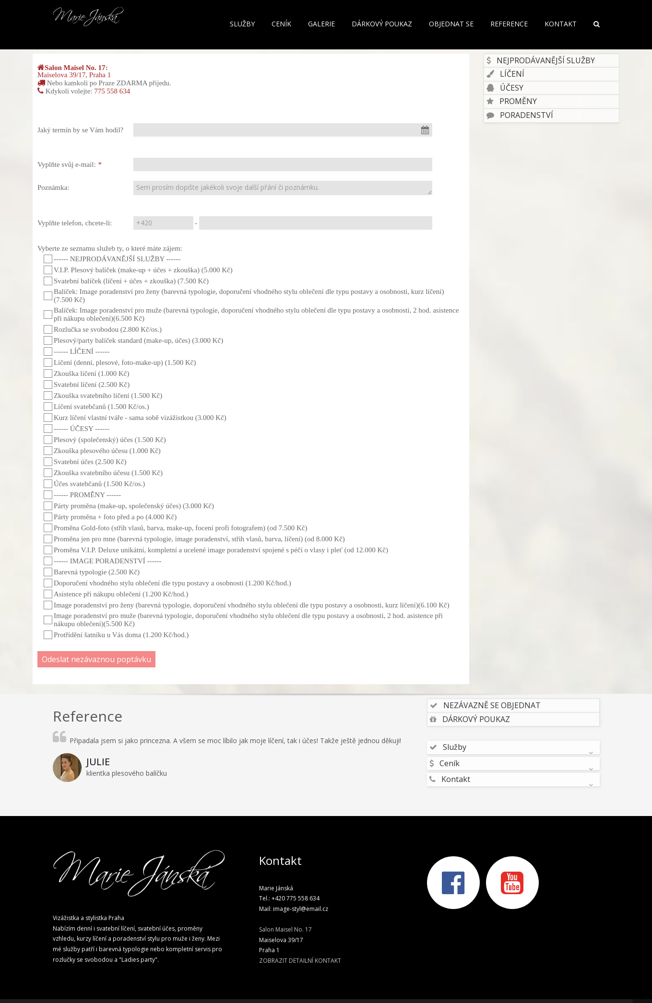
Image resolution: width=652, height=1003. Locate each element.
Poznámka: (53, 187)
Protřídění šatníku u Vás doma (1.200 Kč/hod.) (116, 634)
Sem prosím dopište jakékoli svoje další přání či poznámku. (282, 188)
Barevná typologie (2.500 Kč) (92, 572)
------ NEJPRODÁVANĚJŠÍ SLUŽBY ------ (112, 259)
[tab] (551, 61)
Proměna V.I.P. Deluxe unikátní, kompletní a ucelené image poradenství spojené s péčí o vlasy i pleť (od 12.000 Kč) (216, 550)
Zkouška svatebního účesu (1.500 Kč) (103, 472)
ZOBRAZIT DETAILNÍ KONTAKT (300, 960)
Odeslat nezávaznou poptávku (96, 659)
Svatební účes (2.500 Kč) (85, 461)
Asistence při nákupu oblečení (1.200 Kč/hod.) (116, 594)
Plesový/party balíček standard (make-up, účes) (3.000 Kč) (133, 340)
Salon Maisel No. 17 (75, 67)
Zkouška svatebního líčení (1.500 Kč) (103, 395)
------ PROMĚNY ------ (82, 494)
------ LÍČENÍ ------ (77, 351)
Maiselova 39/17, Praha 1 (74, 75)
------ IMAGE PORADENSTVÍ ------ (103, 561)
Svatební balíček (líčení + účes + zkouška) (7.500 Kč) (126, 281)
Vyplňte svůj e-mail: (66, 164)
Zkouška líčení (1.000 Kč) (86, 373)
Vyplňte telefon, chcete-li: (74, 223)
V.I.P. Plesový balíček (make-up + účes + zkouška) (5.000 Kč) (138, 270)
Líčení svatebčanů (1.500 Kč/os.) (96, 406)
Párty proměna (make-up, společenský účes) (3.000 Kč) (129, 506)
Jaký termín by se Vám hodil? (80, 130)
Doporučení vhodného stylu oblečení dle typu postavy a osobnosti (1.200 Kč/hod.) (167, 583)
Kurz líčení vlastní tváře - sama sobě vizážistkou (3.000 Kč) (135, 417)
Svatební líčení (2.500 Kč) (87, 384)
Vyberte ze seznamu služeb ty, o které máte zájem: (109, 248)
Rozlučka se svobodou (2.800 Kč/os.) (103, 329)
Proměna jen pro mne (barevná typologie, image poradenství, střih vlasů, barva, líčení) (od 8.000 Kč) (194, 539)
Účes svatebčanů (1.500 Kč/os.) (94, 483)
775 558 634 (112, 91)
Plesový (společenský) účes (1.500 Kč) (105, 439)
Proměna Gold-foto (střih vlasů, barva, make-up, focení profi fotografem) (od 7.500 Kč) (176, 528)
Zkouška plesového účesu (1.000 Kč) (102, 450)
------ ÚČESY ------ (76, 428)
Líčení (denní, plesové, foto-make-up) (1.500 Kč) (120, 362)
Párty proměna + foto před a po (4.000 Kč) (110, 517)
